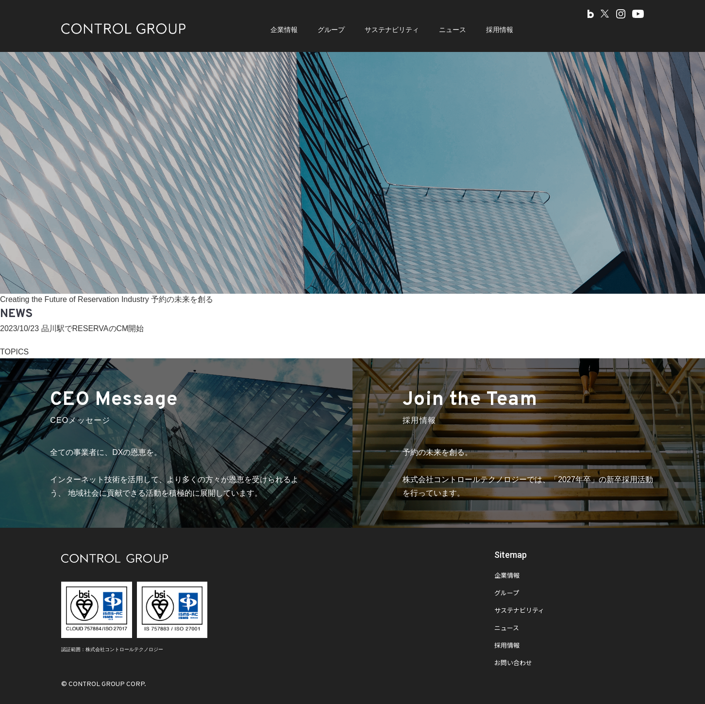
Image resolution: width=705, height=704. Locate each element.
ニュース (452, 30)
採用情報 (499, 30)
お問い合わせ (513, 664)
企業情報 (284, 30)
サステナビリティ (392, 30)
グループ (331, 30)
